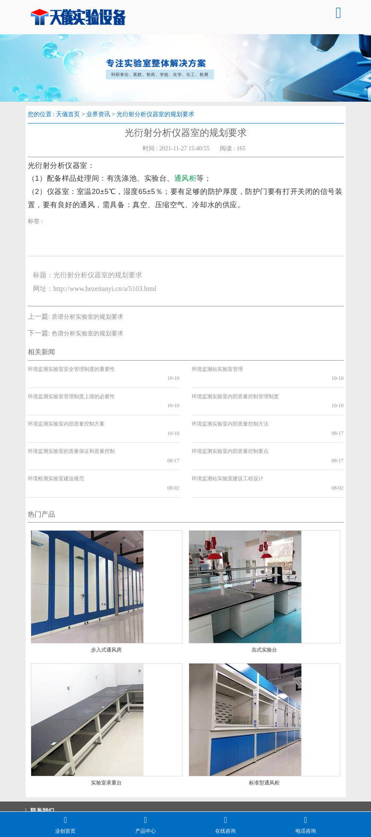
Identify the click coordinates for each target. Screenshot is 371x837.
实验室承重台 (106, 737)
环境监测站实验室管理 (217, 369)
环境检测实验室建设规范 (56, 442)
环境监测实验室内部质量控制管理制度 (235, 387)
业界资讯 (98, 114)
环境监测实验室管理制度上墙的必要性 (71, 387)
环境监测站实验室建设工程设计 (227, 442)
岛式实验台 (264, 604)
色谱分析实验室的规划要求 (87, 333)
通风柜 (185, 178)
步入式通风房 (106, 604)
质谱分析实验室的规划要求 (87, 317)
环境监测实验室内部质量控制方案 (66, 405)
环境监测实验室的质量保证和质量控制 (71, 423)
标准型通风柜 (264, 737)
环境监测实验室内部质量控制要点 (230, 423)
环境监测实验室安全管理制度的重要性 (71, 369)
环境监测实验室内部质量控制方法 (230, 405)
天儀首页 (68, 114)
